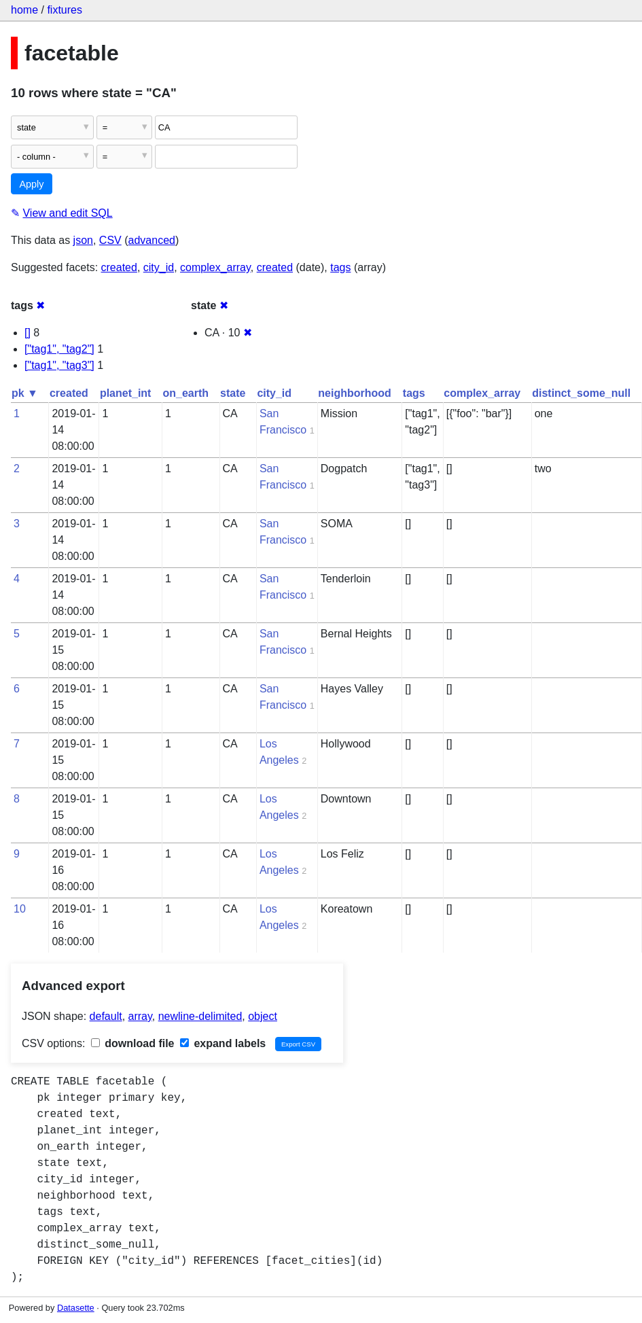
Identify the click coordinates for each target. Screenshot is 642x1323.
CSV (110, 240)
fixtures (64, 10)
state (232, 393)
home (24, 10)
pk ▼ (25, 393)
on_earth (185, 393)
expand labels (223, 1043)
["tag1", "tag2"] (59, 349)
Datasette (75, 1308)
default (106, 1016)
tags (340, 267)
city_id (158, 267)
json (83, 240)
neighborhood (354, 393)
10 (20, 909)
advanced (151, 240)
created (119, 267)
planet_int (125, 393)
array (140, 1016)
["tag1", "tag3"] (59, 365)
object (262, 1016)
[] (27, 332)
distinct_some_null (581, 393)
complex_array (215, 267)
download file (133, 1043)
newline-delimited (200, 1016)
